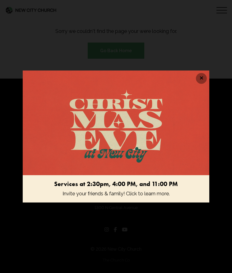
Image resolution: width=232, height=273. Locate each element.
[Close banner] (201, 78)
